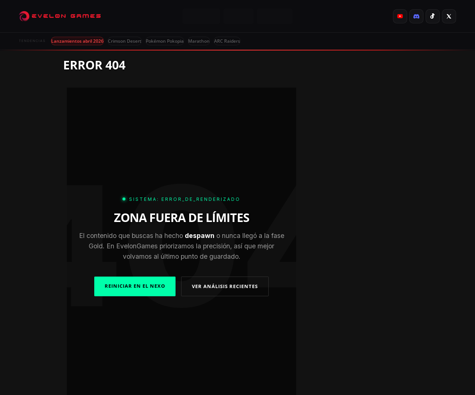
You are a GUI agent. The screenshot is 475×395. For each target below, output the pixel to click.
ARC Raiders (227, 41)
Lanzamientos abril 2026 (77, 41)
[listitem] (400, 16)
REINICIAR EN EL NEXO (135, 286)
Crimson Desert (124, 41)
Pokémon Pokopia (165, 41)
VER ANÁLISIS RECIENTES (225, 286)
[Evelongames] (60, 16)
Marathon (199, 41)
